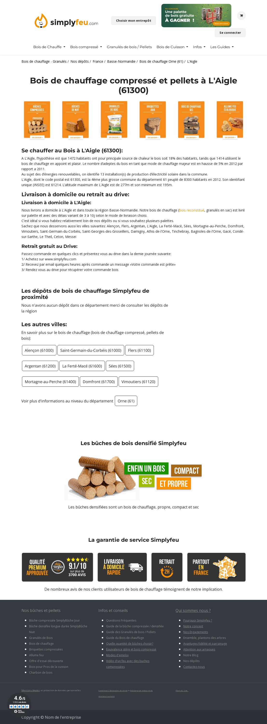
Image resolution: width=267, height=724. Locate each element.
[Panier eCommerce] (241, 15)
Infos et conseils (113, 610)
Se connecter (230, 32)
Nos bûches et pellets (41, 610)
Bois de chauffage (41, 644)
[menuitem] (49, 47)
